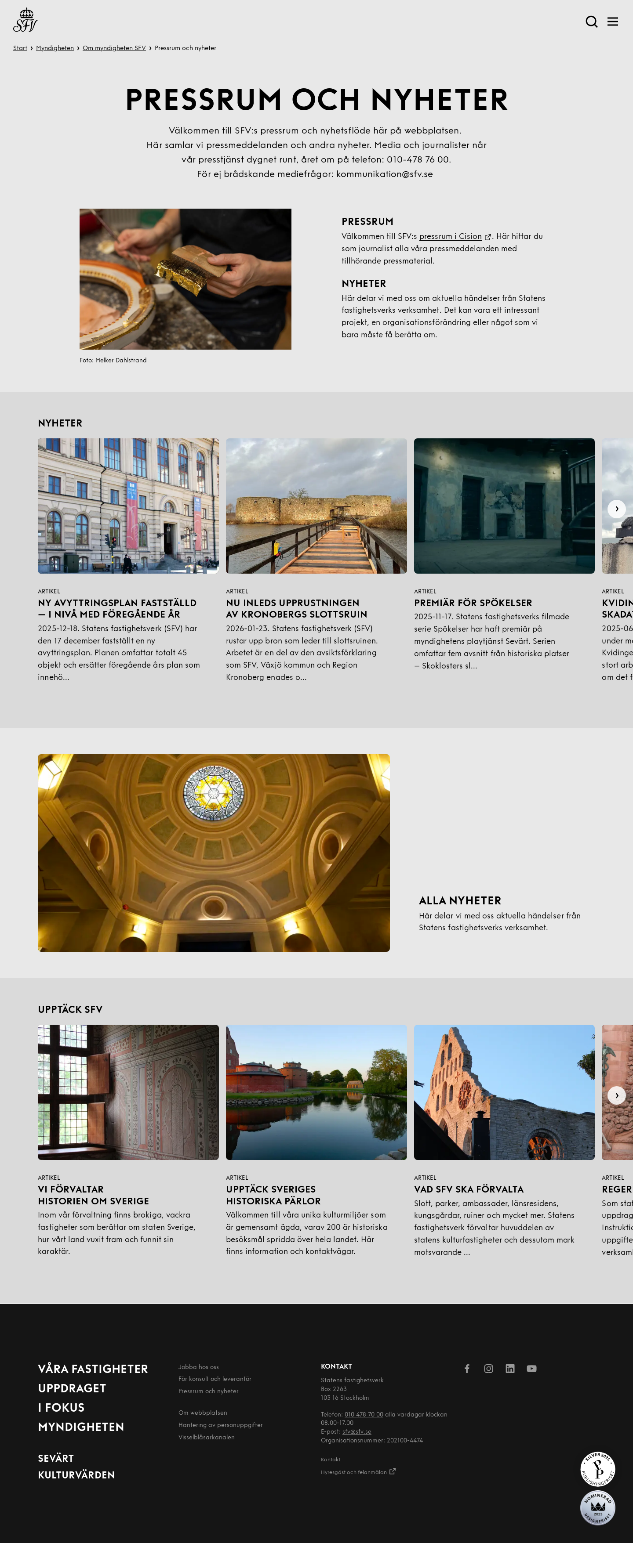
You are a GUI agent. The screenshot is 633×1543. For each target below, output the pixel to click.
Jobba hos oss (198, 1367)
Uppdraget (72, 1389)
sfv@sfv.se (356, 1432)
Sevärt (56, 1459)
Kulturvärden (76, 1476)
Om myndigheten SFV (114, 48)
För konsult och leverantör (214, 1379)
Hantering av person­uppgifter (220, 1425)
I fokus (61, 1409)
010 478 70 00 (364, 1415)
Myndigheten (55, 48)
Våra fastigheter (93, 1370)
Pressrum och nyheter (208, 1392)
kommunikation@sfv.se (386, 174)
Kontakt (330, 1460)
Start (20, 48)
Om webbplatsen (202, 1413)
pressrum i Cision (450, 237)
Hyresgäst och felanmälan (359, 1471)
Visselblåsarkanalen (206, 1438)
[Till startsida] (25, 21)
